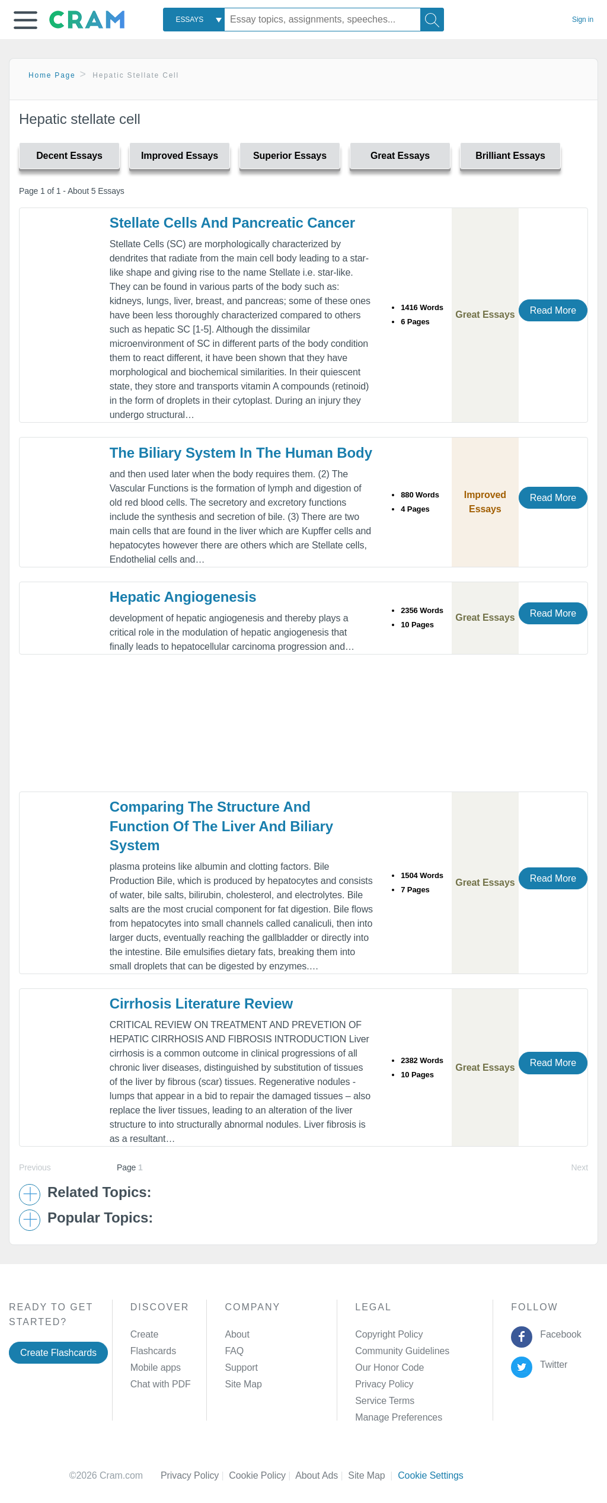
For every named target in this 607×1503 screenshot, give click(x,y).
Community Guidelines (402, 1351)
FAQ (234, 1351)
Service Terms (384, 1401)
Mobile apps (155, 1367)
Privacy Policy (384, 1384)
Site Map (243, 1384)
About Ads (321, 1475)
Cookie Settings (431, 1475)
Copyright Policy (389, 1334)
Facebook (558, 1334)
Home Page (52, 75)
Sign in (582, 19)
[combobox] (194, 19)
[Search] (432, 19)
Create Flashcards (58, 1353)
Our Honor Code (389, 1367)
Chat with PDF (160, 1384)
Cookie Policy (262, 1475)
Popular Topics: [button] (100, 1218)
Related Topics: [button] (99, 1192)
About (237, 1334)
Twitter (551, 1365)
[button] (25, 20)
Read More (553, 310)
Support (241, 1367)
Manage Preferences (398, 1417)
